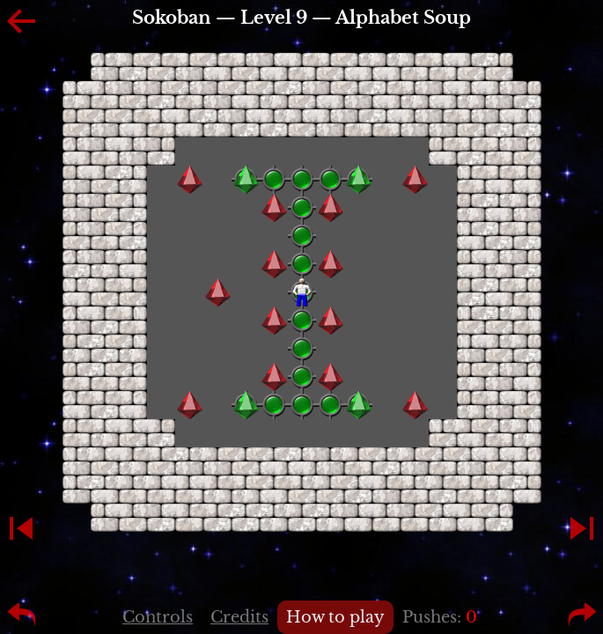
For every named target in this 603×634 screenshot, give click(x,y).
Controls (157, 617)
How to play (335, 617)
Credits (239, 617)
